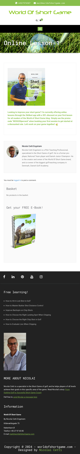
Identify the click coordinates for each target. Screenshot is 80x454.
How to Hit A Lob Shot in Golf (18, 301)
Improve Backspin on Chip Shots (19, 310)
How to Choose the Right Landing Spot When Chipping (28, 315)
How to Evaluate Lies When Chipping (21, 324)
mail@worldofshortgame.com (21, 434)
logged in (17, 180)
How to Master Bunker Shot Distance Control (24, 305)
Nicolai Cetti (49, 450)
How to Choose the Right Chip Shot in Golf (23, 319)
